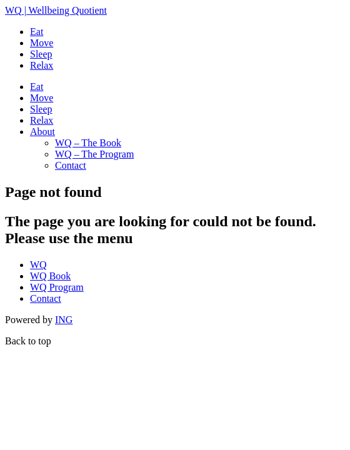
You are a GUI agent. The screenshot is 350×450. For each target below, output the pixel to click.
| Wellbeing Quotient (56, 10)
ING (63, 319)
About (42, 131)
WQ (38, 264)
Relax (41, 65)
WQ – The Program (94, 154)
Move (41, 43)
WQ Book (50, 276)
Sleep (41, 54)
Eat (36, 31)
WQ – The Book (88, 143)
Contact (70, 165)
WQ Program (57, 287)
